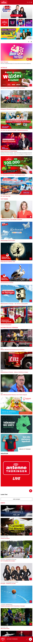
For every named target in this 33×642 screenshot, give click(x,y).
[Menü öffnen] (31, 2)
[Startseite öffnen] (4, 2)
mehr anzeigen (16, 499)
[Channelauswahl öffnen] (29, 2)
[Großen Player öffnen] (27, 639)
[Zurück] (28, 42)
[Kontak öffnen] (27, 2)
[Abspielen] (30, 639)
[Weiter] (31, 42)
